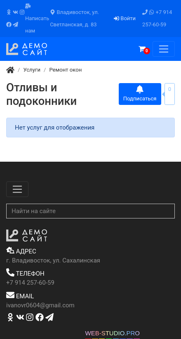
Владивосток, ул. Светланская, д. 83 (74, 18)
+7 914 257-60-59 (157, 18)
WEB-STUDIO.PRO (112, 333)
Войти (125, 18)
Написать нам (37, 18)
